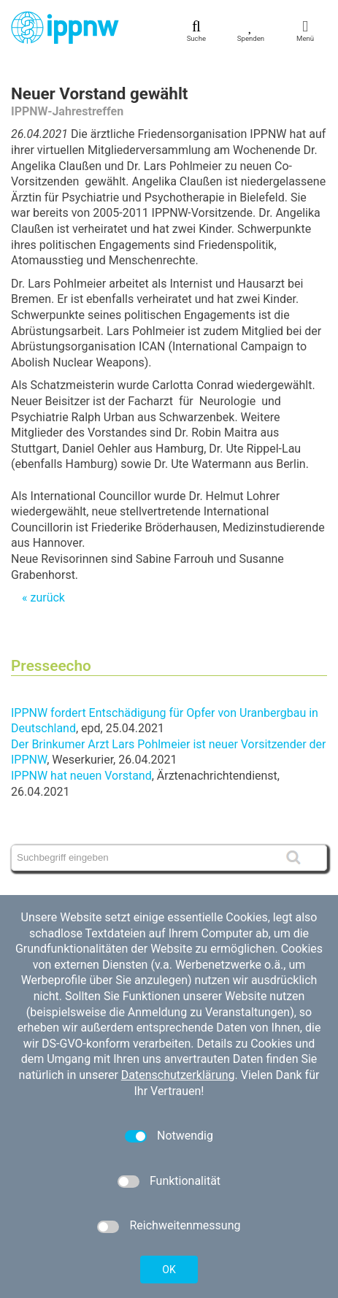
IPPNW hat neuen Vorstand (81, 776)
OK (168, 1269)
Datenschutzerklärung (178, 1075)
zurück (47, 597)
